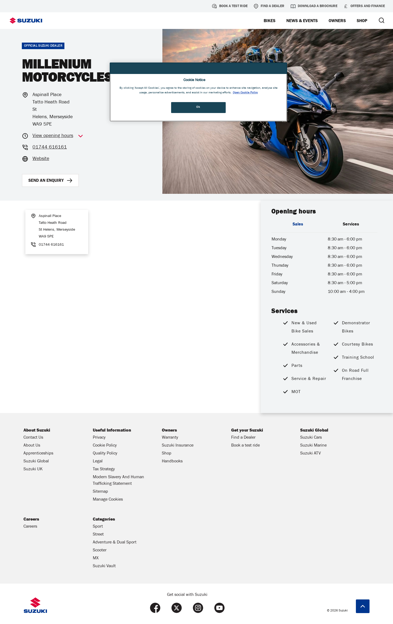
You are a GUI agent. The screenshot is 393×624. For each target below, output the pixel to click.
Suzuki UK (33, 469)
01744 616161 (49, 147)
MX (96, 558)
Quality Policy (105, 453)
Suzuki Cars (311, 438)
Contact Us (33, 438)
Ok (198, 107)
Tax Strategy (104, 469)
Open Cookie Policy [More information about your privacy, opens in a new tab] (245, 92)
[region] (198, 92)
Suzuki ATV (310, 453)
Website (40, 159)
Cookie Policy (105, 446)
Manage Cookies (108, 500)
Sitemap (100, 492)
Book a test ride (230, 6)
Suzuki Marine (313, 446)
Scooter (99, 550)
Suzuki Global (36, 461)
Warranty (170, 438)
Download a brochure (314, 6)
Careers (30, 527)
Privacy (99, 438)
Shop (166, 453)
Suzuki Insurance (177, 446)
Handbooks (172, 461)
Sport (98, 527)
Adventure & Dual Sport (114, 542)
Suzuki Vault (104, 566)
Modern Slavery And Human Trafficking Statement (118, 480)
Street (98, 535)
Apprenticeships (38, 453)
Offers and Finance (364, 6)
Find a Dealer (269, 6)
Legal (98, 461)
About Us (31, 446)
